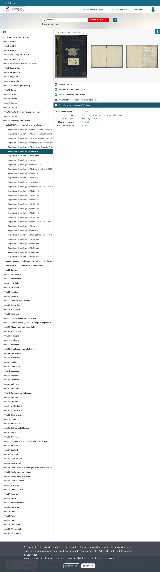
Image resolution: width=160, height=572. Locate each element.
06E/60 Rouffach (11, 445)
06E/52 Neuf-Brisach (13, 410)
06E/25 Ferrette (11, 292)
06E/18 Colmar (10, 116)
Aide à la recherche (51, 24)
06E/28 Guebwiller (12, 305)
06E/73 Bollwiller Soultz (14, 502)
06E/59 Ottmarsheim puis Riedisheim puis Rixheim (26, 441)
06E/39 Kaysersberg (12, 353)
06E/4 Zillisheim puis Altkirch (16, 55)
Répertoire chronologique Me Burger (23, 239)
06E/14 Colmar (10, 98)
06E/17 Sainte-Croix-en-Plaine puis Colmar (22, 112)
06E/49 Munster (11, 397)
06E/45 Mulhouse (11, 380)
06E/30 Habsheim (11, 314)
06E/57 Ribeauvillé (12, 432)
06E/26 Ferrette (11, 296)
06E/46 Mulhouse (11, 384)
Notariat (85, 122)
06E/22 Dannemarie (12, 279)
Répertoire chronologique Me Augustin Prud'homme (30, 129)
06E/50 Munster (11, 401)
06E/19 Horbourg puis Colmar (17, 120)
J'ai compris (88, 566)
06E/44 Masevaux (11, 375)
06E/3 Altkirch (10, 50)
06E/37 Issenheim (12, 344)
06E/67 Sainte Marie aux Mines (17, 476)
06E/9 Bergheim (11, 77)
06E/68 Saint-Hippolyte (14, 481)
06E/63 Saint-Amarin (13, 459)
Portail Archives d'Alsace (92, 9)
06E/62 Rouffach (11, 454)
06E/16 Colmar (10, 107)
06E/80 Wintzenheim (13, 533)
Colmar (94, 118)
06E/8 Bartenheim (12, 72)
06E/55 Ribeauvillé (12, 423)
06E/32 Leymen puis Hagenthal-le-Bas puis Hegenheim (27, 322)
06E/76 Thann (10, 516)
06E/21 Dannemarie (12, 274)
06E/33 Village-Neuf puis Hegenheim (20, 327)
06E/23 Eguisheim (12, 283)
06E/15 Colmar (10, 103)
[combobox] (98, 20)
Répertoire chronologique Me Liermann (24, 164)
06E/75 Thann (10, 511)
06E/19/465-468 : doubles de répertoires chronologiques (30, 261)
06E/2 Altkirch (10, 46)
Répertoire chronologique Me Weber (23, 151)
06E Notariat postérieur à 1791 (15, 37)
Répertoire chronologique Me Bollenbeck (25, 178)
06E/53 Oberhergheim (13, 415)
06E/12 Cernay (10, 90)
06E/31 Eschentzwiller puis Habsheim (20, 318)
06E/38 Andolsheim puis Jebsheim (19, 349)
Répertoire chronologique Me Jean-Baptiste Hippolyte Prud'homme (33, 138)
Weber (85, 125)
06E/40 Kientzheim (12, 358)
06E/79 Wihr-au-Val (12, 529)
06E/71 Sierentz (11, 494)
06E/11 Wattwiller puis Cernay (17, 85)
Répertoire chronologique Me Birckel (23, 191)
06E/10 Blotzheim (11, 81)
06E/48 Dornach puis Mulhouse (17, 393)
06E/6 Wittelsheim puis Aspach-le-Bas (20, 63)
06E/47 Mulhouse (11, 388)
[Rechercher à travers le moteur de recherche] (66, 19)
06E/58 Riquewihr (11, 437)
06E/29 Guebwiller (12, 309)
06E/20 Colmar (10, 270)
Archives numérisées (118, 9)
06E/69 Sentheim (11, 485)
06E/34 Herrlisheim (12, 331)
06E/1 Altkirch (10, 41)
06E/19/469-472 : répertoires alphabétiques (24, 265)
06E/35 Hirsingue (11, 336)
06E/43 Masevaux (11, 371)
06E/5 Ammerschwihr (13, 59)
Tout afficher (63, 32)
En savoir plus (71, 566)
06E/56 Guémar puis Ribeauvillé (18, 428)
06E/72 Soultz (10, 498)
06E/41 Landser (11, 362)
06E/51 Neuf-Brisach (13, 406)
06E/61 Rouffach (11, 450)
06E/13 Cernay (10, 94)
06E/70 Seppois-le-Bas (13, 489)
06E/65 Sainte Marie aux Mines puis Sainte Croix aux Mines (29, 467)
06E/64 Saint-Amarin (13, 463)
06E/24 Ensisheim (11, 287)
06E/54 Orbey (10, 419)
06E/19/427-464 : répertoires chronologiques (25, 125)
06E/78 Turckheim (12, 524)
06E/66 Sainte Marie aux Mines (17, 472)
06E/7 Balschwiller (12, 68)
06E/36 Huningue (11, 340)
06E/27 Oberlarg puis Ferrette (17, 300)
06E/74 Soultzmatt (12, 507)
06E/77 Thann (10, 520)
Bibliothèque (139, 9)
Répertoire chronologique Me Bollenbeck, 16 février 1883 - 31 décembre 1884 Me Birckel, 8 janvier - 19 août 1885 (33, 186)
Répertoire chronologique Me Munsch (24, 173)
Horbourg (86, 118)
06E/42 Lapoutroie (12, 366)
